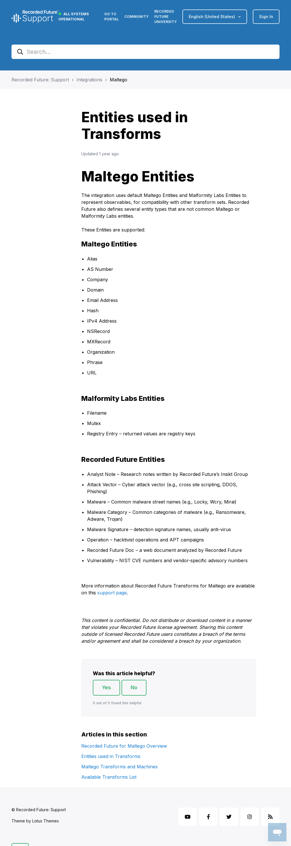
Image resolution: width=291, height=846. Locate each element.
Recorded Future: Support (40, 80)
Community (136, 16)
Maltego (118, 80)
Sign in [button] (266, 16)
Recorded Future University (165, 16)
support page (112, 593)
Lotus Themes (45, 820)
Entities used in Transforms (110, 756)
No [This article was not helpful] (134, 687)
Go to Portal (111, 16)
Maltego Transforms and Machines (119, 767)
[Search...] (145, 52)
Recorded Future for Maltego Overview (124, 746)
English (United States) (212, 16)
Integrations (89, 80)
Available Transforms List (108, 777)
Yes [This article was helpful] (106, 687)
